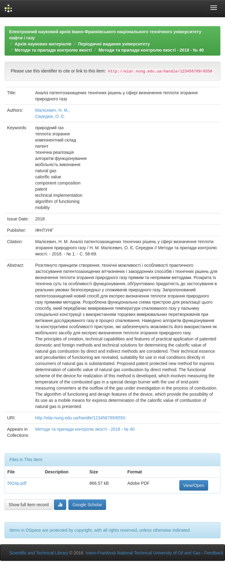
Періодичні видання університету (114, 43)
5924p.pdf (16, 483)
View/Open (193, 485)
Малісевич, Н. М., (52, 110)
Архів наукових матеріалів (43, 43)
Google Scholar (87, 504)
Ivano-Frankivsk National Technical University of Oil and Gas (143, 552)
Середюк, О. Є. (50, 116)
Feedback (213, 552)
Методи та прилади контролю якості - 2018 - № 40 (151, 50)
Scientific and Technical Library (38, 552)
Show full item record (29, 504)
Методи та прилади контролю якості (53, 50)
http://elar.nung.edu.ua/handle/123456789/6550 (80, 417)
